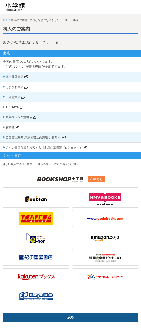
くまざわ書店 (14, 87)
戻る (70, 317)
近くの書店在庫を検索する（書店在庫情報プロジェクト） (44, 147)
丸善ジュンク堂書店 (19, 117)
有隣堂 (10, 127)
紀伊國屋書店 (14, 76)
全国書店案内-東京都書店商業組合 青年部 (33, 137)
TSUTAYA (12, 107)
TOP (5, 20)
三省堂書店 (13, 97)
